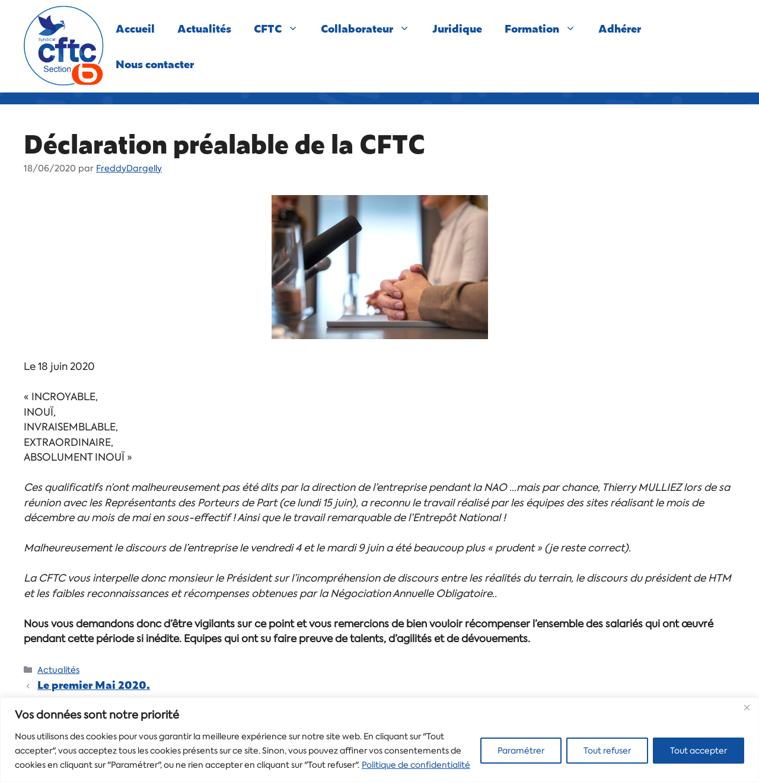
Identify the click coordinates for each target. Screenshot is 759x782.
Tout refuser (607, 750)
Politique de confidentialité (416, 764)
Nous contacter (155, 64)
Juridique (457, 28)
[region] (379, 739)
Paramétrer (521, 750)
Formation (546, 28)
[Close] (746, 707)
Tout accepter (698, 750)
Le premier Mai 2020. (93, 684)
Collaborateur (371, 28)
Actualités (204, 28)
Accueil (135, 28)
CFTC (282, 28)
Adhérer (619, 28)
